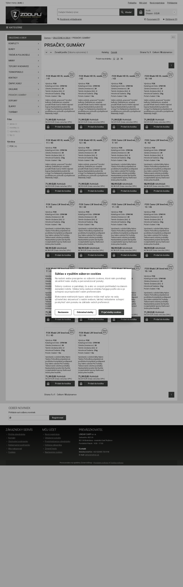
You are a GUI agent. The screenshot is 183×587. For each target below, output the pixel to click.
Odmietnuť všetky (85, 312)
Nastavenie (63, 312)
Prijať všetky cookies (111, 312)
